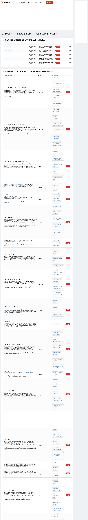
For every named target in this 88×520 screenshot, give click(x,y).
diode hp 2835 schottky (57, 144)
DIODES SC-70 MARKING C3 (58, 298)
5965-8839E (55, 449)
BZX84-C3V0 (55, 107)
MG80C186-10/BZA (7, 46)
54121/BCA (6, 58)
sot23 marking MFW (57, 192)
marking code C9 (56, 328)
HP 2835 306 (55, 440)
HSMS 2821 (55, 201)
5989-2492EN (55, 262)
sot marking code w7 (57, 129)
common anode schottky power (57, 418)
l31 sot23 (54, 415)
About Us (69, 515)
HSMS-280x (6, 221)
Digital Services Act (57, 515)
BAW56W (59, 164)
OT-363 (54, 283)
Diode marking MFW (57, 186)
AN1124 (54, 223)
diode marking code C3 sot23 (58, 305)
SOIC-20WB (55, 392)
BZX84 (54, 105)
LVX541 (60, 310)
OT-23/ (6, 194)
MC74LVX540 (13, 471)
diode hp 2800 (55, 239)
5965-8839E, (55, 400)
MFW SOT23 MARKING (57, 194)
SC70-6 (58, 283)
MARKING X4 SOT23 (56, 125)
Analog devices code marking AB (57, 301)
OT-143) (54, 235)
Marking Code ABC (56, 292)
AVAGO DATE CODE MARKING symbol (57, 380)
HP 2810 (54, 334)
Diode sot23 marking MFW (57, 189)
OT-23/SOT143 (8, 148)
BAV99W (13, 159)
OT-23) (60, 232)
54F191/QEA (6, 62)
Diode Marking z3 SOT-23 (58, 113)
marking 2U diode (56, 248)
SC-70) (58, 162)
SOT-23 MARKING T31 (56, 203)
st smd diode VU (56, 87)
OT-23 (9, 163)
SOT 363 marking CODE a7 (58, 374)
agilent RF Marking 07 (57, 221)
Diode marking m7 (56, 94)
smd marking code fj (57, 89)
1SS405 (12, 488)
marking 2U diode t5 (57, 237)
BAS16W (19, 159)
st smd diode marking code (57, 85)
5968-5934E (60, 321)
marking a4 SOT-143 (56, 225)
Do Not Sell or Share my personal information (43, 515)
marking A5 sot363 (56, 264)
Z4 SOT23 (54, 131)
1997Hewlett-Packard (57, 447)
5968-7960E (55, 219)
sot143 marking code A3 (58, 434)
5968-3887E (55, 321)
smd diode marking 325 (57, 99)
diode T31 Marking (56, 199)
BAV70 (57, 170)
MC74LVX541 (13, 310)
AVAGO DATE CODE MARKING (57, 377)
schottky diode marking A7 (58, 116)
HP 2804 (54, 150)
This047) (61, 319)
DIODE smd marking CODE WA (58, 97)
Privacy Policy (30, 515)
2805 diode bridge (56, 148)
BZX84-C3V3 (61, 107)
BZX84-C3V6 (55, 109)
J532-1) (54, 77)
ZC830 (54, 111)
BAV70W (54, 164)
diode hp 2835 (55, 462)
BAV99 (15, 170)
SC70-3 (58, 361)
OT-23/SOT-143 (55, 256)
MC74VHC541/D (55, 387)
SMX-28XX (54, 182)
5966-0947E (61, 400)
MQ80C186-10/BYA (7, 54)
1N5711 (54, 339)
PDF (58, 46)
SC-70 (17, 161)
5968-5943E (61, 217)
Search (49, 2)
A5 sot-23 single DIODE (57, 155)
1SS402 (12, 272)
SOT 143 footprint (56, 294)
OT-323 (14, 161)
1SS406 (12, 480)
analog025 (55, 258)
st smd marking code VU (58, 82)
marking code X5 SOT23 (57, 120)
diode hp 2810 (55, 326)
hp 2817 (54, 157)
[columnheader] (8, 44)
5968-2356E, (55, 217)
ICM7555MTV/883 (7, 50)
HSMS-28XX (7, 147)
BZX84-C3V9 (61, 109)
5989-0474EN (55, 260)
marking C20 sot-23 (57, 127)
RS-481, (59, 182)
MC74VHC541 (14, 383)
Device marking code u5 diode (58, 92)
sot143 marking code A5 (58, 288)
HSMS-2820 (55, 436)
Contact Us (64, 515)
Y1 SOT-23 (54, 118)
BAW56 (61, 170)
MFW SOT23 (55, 184)
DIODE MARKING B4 (56, 420)
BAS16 (12, 170)
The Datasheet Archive (6, 2)
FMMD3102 (59, 105)
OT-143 (60, 136)
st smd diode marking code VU (57, 80)
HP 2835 (58, 330)
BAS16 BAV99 (55, 174)
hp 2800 (54, 408)
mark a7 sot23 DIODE (57, 456)
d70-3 (61, 281)
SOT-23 (58, 172)
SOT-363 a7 (55, 296)
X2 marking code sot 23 (57, 123)
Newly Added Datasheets (21, 515)
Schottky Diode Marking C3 (58, 140)
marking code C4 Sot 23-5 (58, 227)
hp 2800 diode (55, 146)
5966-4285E (55, 402)
